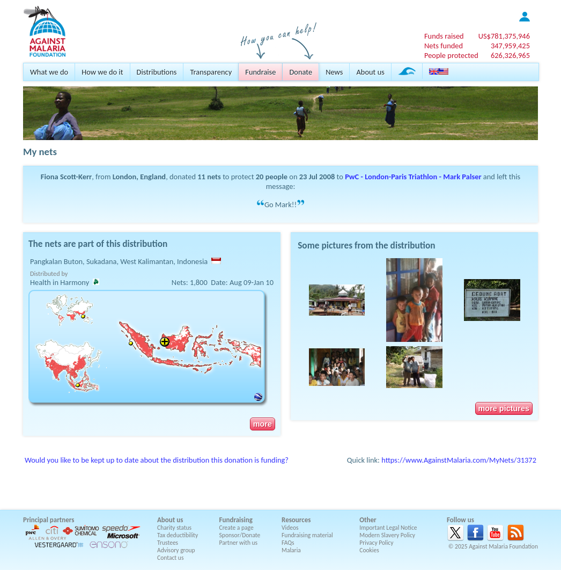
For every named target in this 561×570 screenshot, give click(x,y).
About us (370, 72)
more (262, 424)
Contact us (170, 557)
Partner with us (238, 542)
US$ (504, 36)
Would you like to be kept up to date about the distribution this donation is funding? (157, 460)
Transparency (211, 72)
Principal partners (48, 520)
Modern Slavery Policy (387, 535)
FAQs (288, 542)
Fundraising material (307, 535)
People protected (451, 55)
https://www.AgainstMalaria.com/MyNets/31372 (458, 460)
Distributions (157, 72)
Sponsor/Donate (240, 535)
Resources (296, 520)
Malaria (291, 550)
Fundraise (260, 72)
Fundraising (236, 520)
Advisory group (176, 550)
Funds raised (444, 36)
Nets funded (443, 45)
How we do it (102, 72)
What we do (49, 72)
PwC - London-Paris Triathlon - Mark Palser (413, 176)
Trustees (167, 542)
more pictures (503, 408)
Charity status (174, 527)
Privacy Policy (376, 542)
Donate (300, 72)
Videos (290, 527)
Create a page (236, 527)
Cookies (369, 550)
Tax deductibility (177, 535)
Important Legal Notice (388, 527)
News (334, 72)
